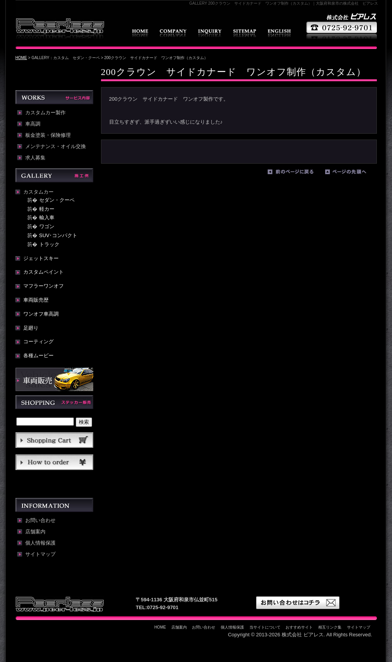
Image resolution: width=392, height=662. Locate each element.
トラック (49, 244)
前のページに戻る (294, 173)
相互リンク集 (329, 627)
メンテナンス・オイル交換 (55, 146)
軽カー (46, 209)
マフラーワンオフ (43, 286)
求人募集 (35, 158)
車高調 (32, 124)
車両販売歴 (36, 300)
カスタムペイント (43, 272)
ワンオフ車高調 (41, 314)
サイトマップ (244, 33)
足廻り (30, 328)
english (279, 33)
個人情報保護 (40, 543)
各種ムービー (38, 355)
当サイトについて (264, 627)
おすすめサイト (299, 627)
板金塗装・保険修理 (48, 135)
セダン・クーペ (57, 200)
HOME (140, 33)
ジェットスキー (41, 258)
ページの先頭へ (352, 173)
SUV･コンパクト (58, 235)
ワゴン (46, 226)
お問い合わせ (209, 33)
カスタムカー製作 (45, 112)
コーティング (38, 341)
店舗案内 (173, 33)
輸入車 (46, 217)
